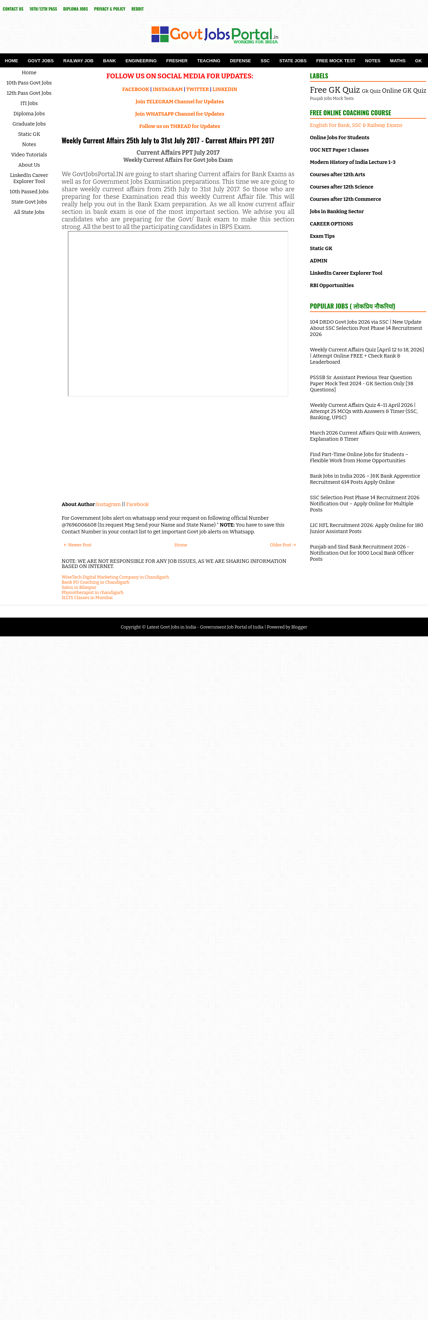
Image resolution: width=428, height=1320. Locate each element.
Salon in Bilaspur (79, 587)
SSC (265, 60)
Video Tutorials (29, 155)
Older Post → (283, 544)
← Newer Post (77, 544)
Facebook (137, 504)
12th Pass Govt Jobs (29, 93)
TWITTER (197, 89)
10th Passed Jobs (29, 192)
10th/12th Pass (43, 9)
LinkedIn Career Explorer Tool (29, 178)
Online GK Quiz (404, 90)
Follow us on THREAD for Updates (179, 126)
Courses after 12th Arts (337, 174)
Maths (397, 60)
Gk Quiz (371, 91)
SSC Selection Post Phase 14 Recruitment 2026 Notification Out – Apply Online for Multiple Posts (364, 503)
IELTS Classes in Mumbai (87, 597)
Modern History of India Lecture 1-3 (352, 162)
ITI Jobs (29, 103)
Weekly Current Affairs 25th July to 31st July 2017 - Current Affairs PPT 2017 (168, 140)
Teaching (209, 60)
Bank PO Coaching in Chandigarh (95, 582)
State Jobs (293, 60)
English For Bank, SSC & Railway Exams (356, 125)
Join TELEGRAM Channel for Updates (180, 102)
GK (418, 60)
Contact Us (13, 9)
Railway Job (78, 60)
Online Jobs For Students (339, 137)
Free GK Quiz (335, 90)
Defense (240, 60)
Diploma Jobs (75, 9)
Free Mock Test (335, 60)
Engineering (141, 60)
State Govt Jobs (29, 202)
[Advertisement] (178, 446)
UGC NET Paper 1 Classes (339, 150)
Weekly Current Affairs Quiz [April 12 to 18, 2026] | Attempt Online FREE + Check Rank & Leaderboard (367, 356)
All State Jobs (29, 212)
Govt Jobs (41, 60)
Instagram (108, 504)
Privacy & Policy (109, 9)
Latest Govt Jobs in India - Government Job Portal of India (205, 627)
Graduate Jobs (29, 124)
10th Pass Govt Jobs (29, 83)
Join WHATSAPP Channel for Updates (179, 114)
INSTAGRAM (168, 89)
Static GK (29, 134)
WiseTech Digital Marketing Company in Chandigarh (115, 577)
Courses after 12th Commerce (345, 199)
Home (11, 60)
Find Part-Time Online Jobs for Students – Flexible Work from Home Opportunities (359, 457)
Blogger (299, 627)
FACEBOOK (135, 89)
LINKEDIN (224, 89)
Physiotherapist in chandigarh (93, 592)
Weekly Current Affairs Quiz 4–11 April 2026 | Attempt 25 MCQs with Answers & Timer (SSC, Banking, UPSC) (364, 411)
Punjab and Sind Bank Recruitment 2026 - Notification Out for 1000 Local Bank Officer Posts (362, 553)
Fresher (177, 60)
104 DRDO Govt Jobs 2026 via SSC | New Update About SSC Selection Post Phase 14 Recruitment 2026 (366, 328)
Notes (372, 60)
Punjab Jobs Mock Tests (332, 98)
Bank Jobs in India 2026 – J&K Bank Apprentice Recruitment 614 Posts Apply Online (365, 479)
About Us (29, 165)
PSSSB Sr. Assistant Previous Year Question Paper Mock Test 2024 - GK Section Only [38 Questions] (361, 383)
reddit (137, 9)
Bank (109, 60)
